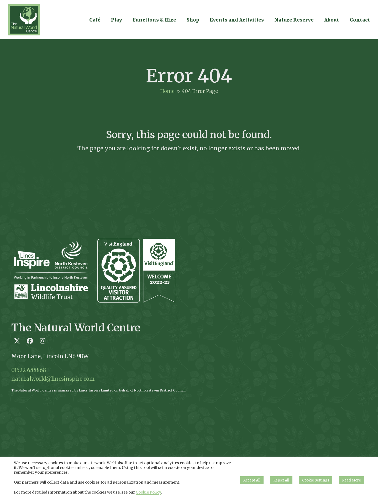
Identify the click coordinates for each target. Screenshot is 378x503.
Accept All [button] (251, 480)
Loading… (297, 313)
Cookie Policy (148, 492)
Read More (351, 480)
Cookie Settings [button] (315, 480)
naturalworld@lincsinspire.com (53, 378)
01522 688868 (28, 370)
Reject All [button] (281, 480)
